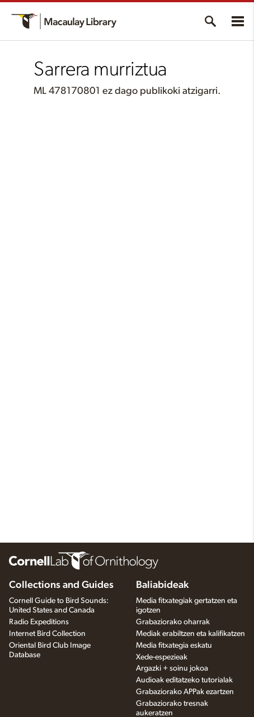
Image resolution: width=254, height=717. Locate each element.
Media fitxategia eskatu (174, 645)
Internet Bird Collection (47, 634)
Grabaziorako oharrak (173, 622)
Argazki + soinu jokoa (172, 668)
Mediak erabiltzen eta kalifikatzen (190, 634)
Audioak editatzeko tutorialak (184, 680)
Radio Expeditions (39, 622)
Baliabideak (162, 585)
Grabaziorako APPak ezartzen (185, 692)
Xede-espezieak (161, 657)
